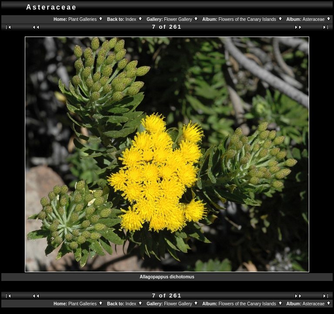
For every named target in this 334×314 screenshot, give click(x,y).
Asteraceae (317, 19)
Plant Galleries (86, 19)
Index (134, 19)
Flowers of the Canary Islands (251, 19)
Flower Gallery (181, 19)
